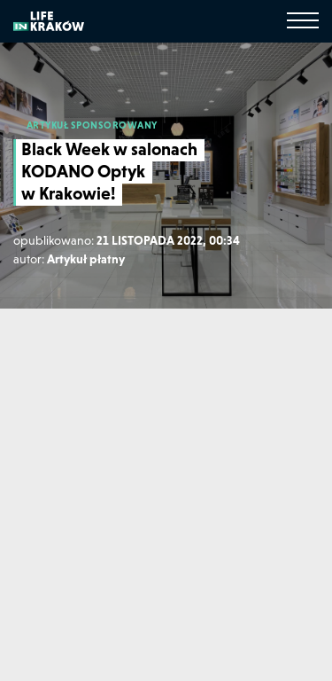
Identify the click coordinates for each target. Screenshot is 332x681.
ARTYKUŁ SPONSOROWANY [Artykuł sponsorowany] (92, 125)
